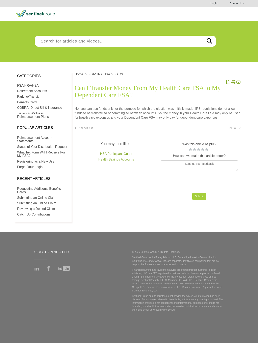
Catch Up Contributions (33, 214)
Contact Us (237, 3)
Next (235, 128)
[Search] (209, 41)
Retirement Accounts (32, 91)
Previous (84, 128)
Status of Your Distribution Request (42, 146)
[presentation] (199, 183)
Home (79, 74)
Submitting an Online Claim (36, 197)
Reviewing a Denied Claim (36, 208)
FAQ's (119, 74)
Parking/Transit (28, 96)
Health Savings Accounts (116, 159)
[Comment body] (199, 165)
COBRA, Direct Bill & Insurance (39, 107)
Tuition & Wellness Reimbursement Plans (33, 115)
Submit (199, 196)
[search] (119, 41)
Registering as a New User (36, 161)
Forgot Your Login (30, 167)
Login (213, 3)
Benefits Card (27, 102)
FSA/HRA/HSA (28, 85)
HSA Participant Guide (116, 153)
